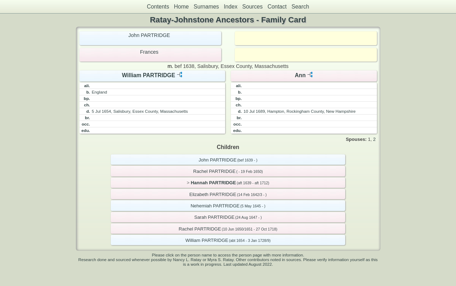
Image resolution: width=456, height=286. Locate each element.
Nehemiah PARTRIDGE (215, 205)
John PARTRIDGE (149, 35)
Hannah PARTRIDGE (213, 182)
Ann (300, 75)
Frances (149, 52)
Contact (277, 7)
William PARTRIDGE (148, 75)
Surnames (206, 7)
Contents (158, 7)
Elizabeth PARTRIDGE (213, 194)
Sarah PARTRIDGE (214, 217)
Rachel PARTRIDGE (214, 171)
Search (300, 7)
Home (181, 7)
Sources (252, 7)
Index (230, 7)
